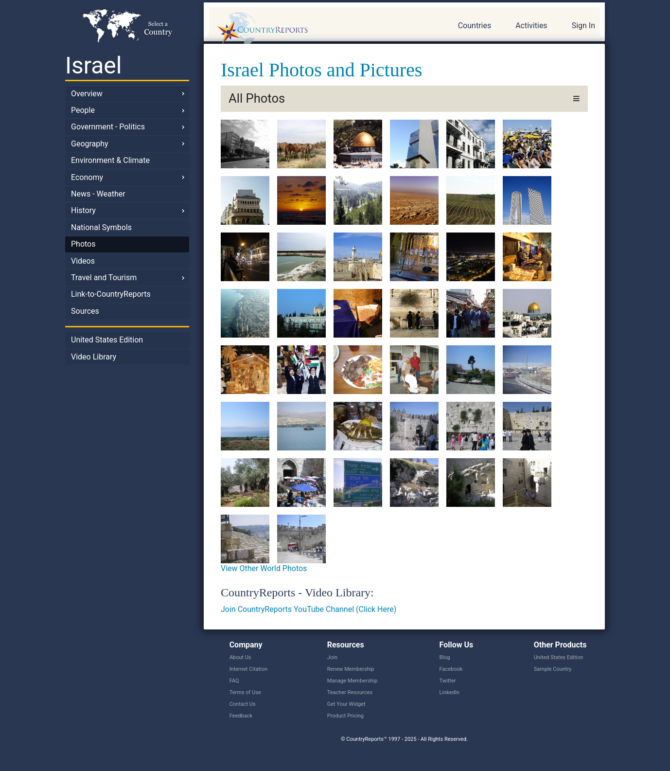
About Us (240, 657)
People (83, 110)
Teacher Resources (349, 692)
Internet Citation (248, 669)
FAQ (234, 681)
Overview (87, 93)
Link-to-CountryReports (111, 294)
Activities (531, 25)
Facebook (451, 669)
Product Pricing (345, 716)
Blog (445, 657)
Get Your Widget (346, 704)
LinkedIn (449, 692)
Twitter (448, 681)
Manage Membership (352, 681)
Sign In (583, 25)
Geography (89, 143)
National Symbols (101, 227)
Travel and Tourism (104, 277)
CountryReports (315, 29)
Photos (83, 244)
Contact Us (242, 704)
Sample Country (553, 669)
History (83, 210)
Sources (85, 311)
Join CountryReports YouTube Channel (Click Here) (308, 609)
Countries (474, 25)
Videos (83, 261)
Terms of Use (245, 692)
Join (332, 657)
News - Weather (98, 193)
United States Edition (107, 339)
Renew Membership (350, 669)
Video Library (93, 356)
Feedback (240, 716)
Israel (93, 65)
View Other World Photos (264, 568)
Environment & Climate (110, 160)
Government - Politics (108, 126)
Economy (87, 177)
